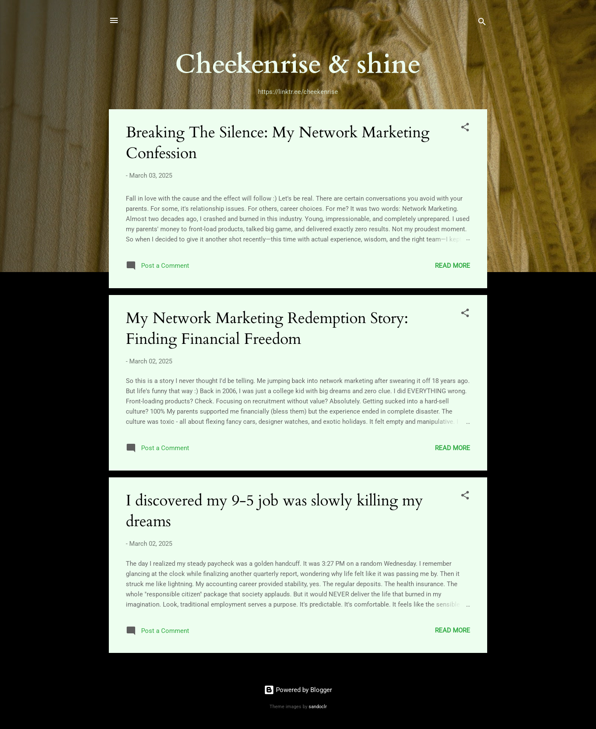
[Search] (482, 23)
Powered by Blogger (298, 690)
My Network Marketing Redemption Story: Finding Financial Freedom (267, 328)
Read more (452, 265)
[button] (465, 128)
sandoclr (318, 706)
